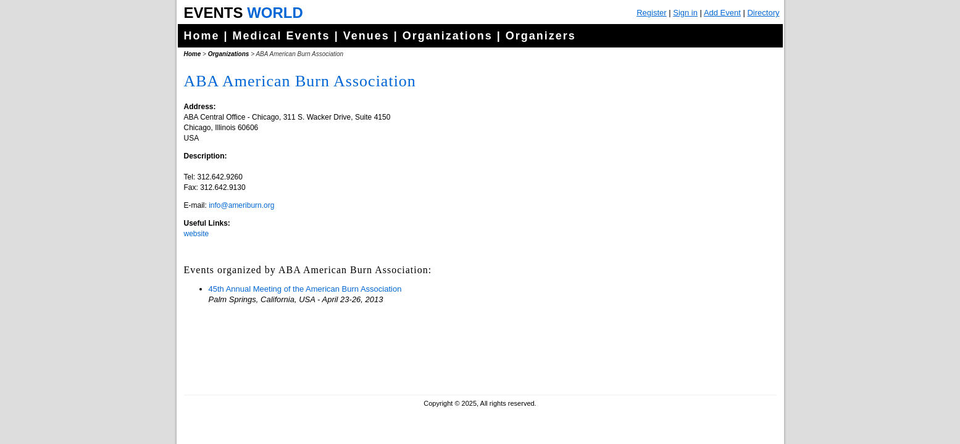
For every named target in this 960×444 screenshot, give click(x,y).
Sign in (685, 12)
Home (202, 36)
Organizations (448, 36)
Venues (366, 36)
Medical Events (281, 36)
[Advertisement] (681, 308)
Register (651, 12)
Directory (763, 12)
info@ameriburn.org (241, 205)
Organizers (541, 36)
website (196, 233)
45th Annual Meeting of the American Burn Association (305, 289)
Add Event (722, 12)
